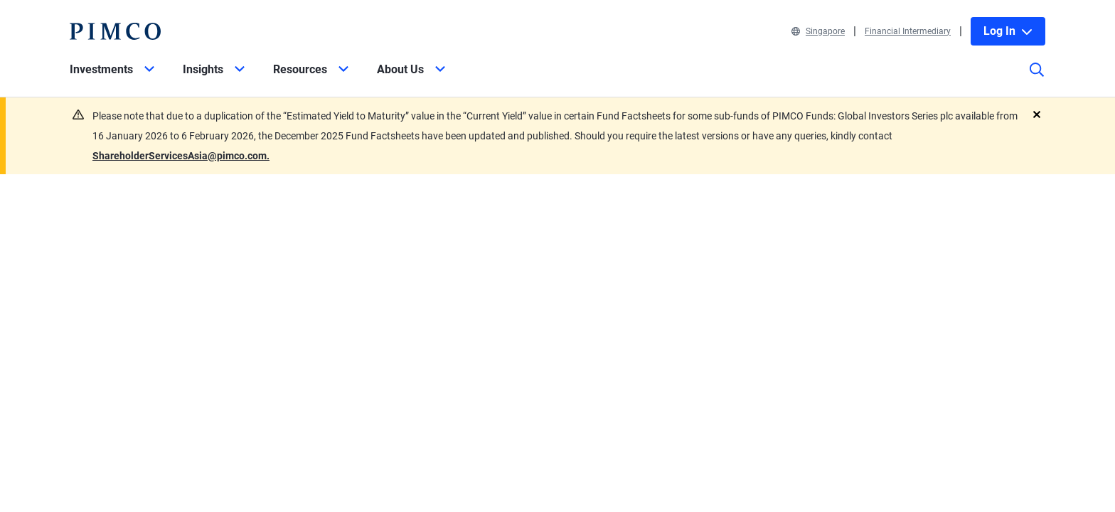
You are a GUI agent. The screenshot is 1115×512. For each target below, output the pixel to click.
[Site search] (1036, 80)
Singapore (818, 31)
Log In (1008, 31)
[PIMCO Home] (115, 31)
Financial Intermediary (908, 31)
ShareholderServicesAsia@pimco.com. (181, 155)
